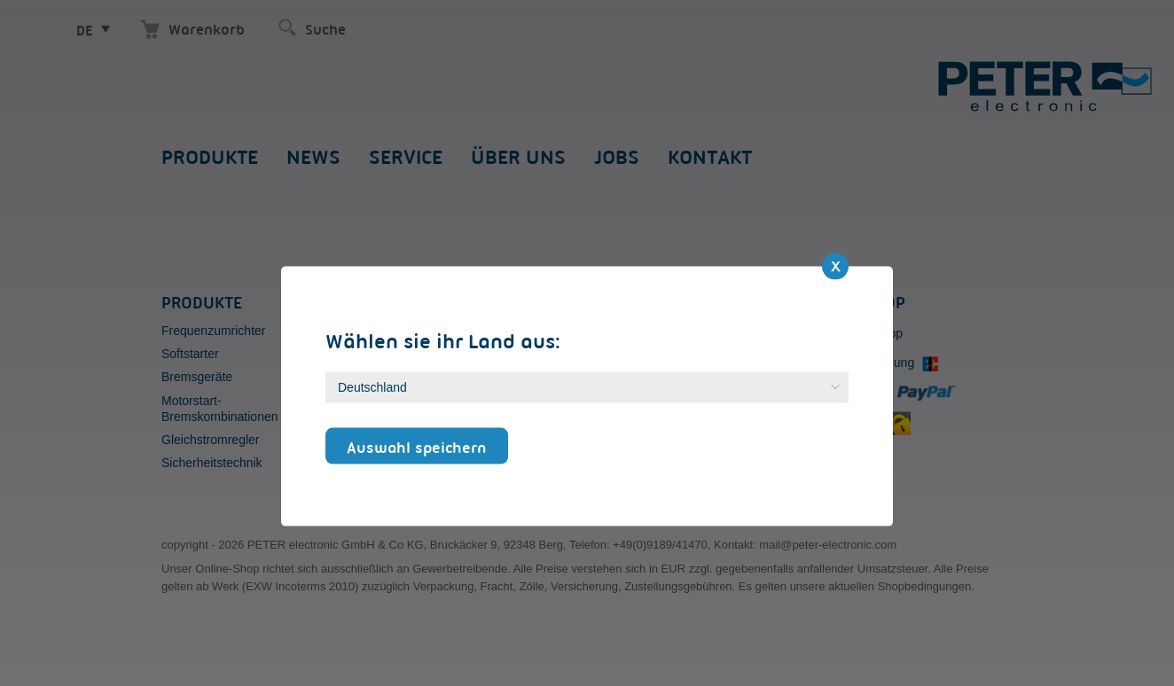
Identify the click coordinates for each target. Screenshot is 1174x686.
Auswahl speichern (417, 446)
